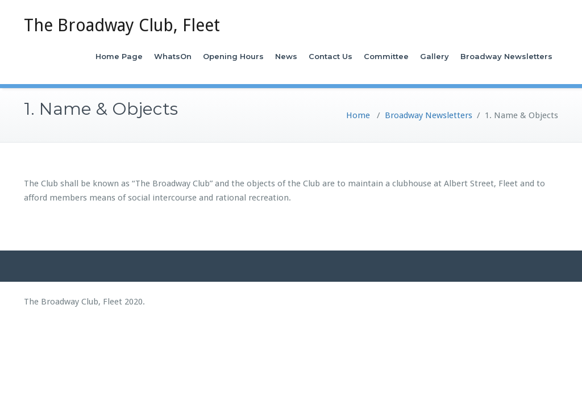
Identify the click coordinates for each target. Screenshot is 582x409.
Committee (386, 56)
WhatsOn (173, 56)
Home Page (119, 56)
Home (358, 115)
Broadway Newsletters (506, 56)
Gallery (434, 56)
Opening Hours (233, 56)
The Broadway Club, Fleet (122, 25)
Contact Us (330, 56)
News (286, 56)
